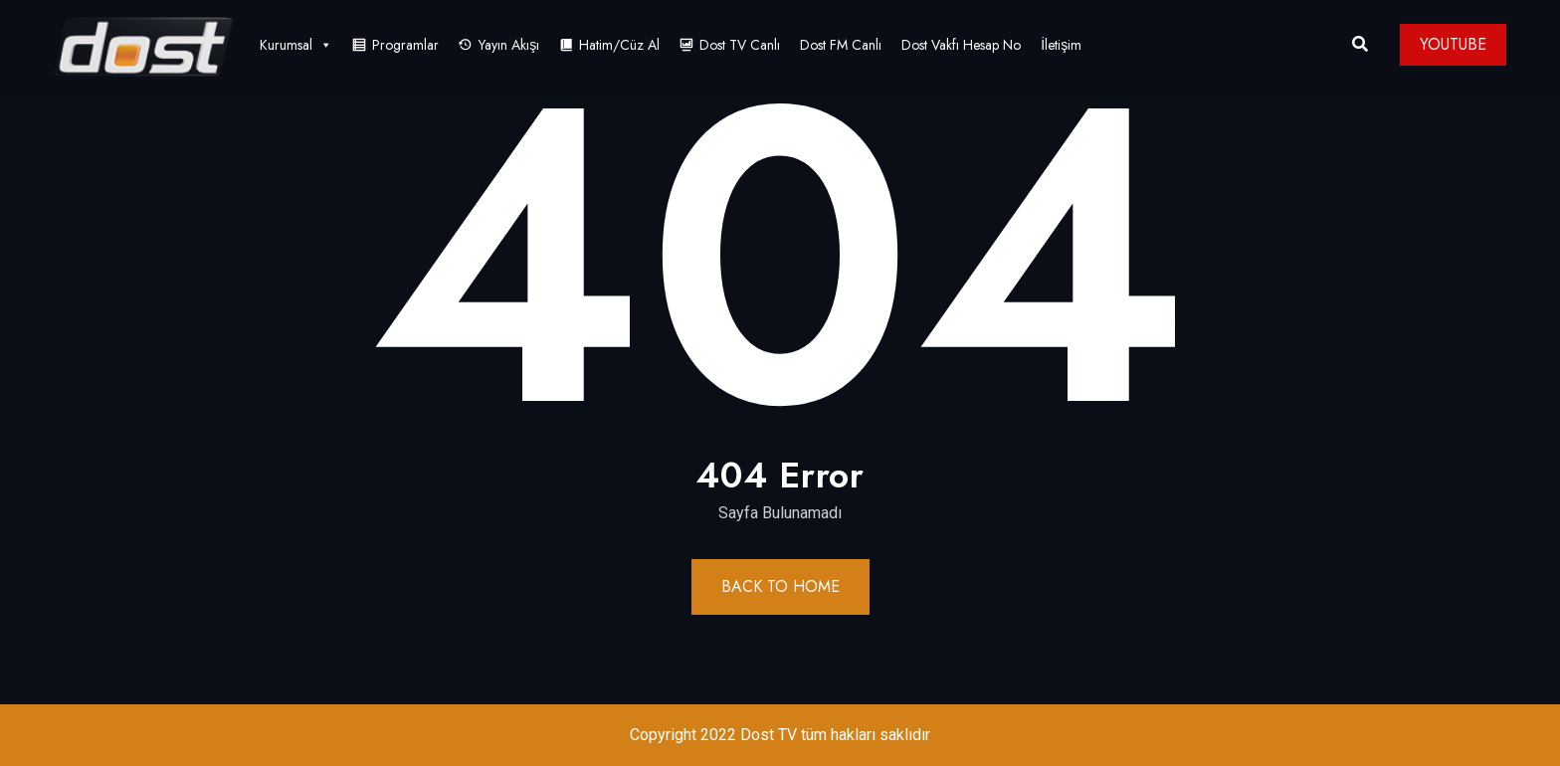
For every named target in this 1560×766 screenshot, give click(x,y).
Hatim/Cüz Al (619, 45)
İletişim (1061, 45)
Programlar (405, 45)
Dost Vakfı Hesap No (961, 45)
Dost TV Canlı (739, 45)
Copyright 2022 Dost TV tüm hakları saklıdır (780, 734)
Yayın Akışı (509, 45)
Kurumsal (296, 45)
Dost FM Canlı (840, 45)
